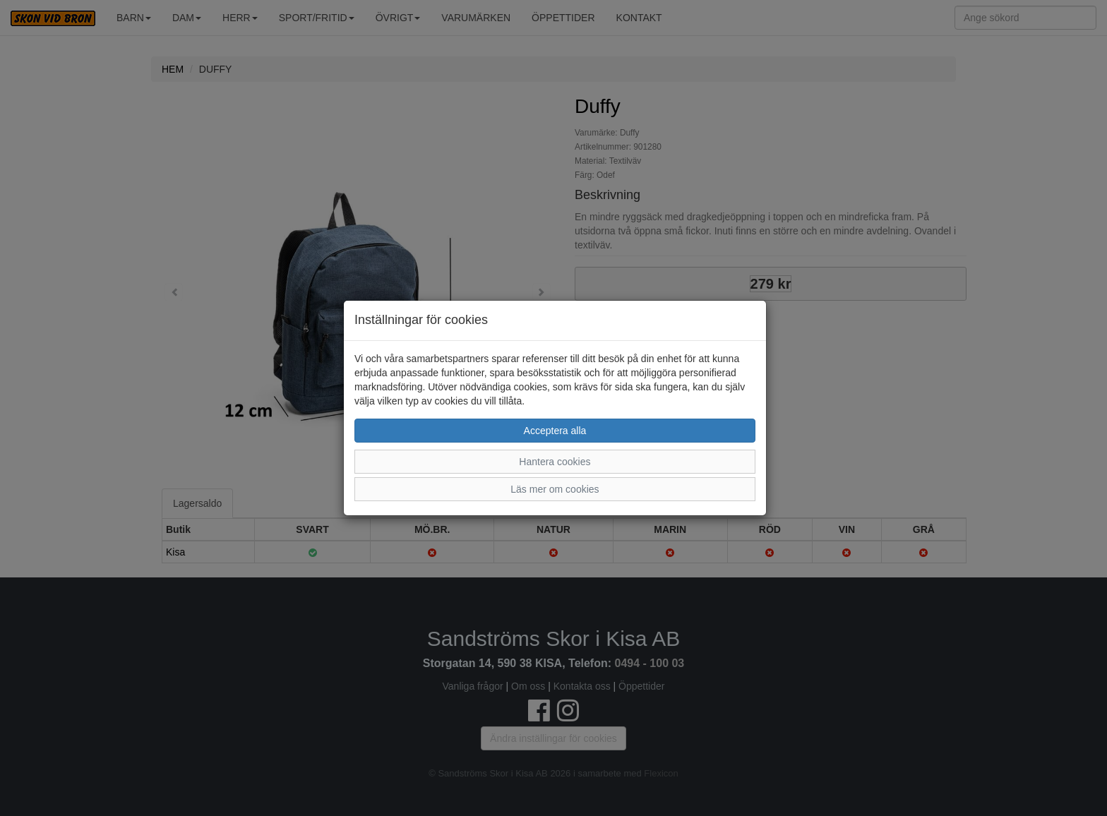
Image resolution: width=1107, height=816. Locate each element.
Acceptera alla (555, 430)
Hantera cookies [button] (554, 461)
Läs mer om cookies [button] (554, 489)
